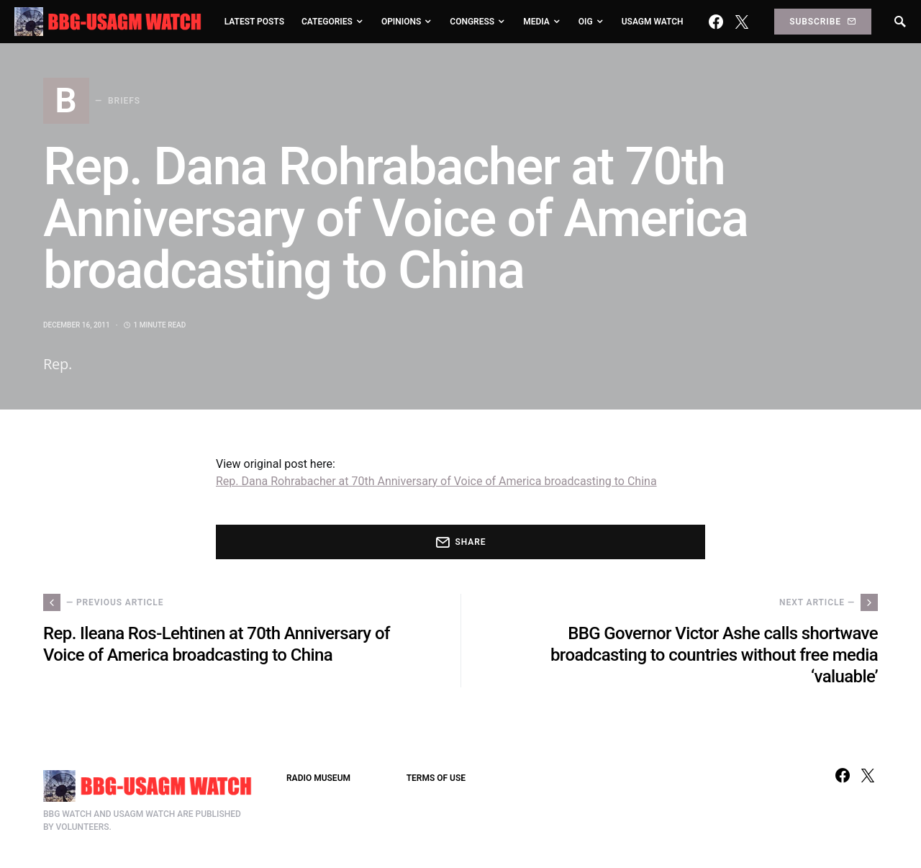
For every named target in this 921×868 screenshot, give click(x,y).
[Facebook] (716, 21)
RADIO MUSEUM (318, 778)
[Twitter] (742, 21)
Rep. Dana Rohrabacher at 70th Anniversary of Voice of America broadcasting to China (436, 481)
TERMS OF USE (436, 778)
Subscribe (822, 22)
